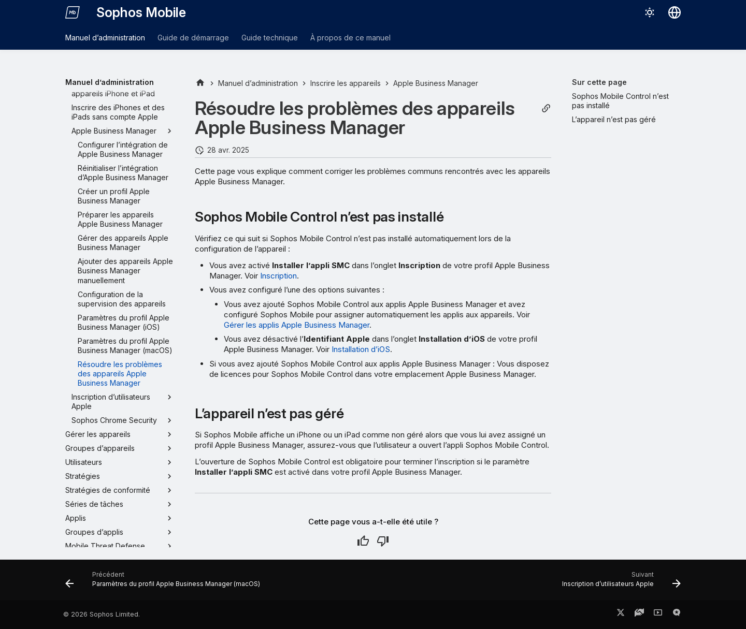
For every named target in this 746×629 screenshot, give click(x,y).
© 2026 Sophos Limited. (101, 614)
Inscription (278, 276)
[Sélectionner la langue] (674, 12)
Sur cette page (599, 82)
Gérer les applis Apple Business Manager (296, 325)
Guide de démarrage (193, 37)
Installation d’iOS (361, 349)
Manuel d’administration (105, 37)
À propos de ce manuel (350, 37)
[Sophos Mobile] (72, 12)
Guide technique (269, 37)
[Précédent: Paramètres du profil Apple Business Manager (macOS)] (165, 583)
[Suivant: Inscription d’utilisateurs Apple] (619, 583)
